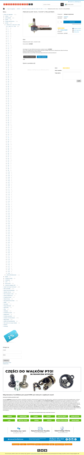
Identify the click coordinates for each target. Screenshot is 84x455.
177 (9, 266)
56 (8, 105)
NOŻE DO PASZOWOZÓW (9, 321)
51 (8, 96)
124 (9, 208)
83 (8, 146)
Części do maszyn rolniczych (10, 287)
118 (9, 197)
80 (8, 141)
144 (9, 221)
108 (9, 184)
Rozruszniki (7, 283)
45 (8, 86)
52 (8, 98)
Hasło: (4, 355)
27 (8, 60)
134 (9, 215)
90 (8, 155)
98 (8, 168)
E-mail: (4, 350)
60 (8, 112)
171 (9, 256)
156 (9, 235)
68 (8, 124)
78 (8, 137)
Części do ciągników (8, 14)
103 (9, 175)
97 (8, 167)
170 (9, 254)
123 (9, 206)
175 (9, 263)
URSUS (6, 16)
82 (8, 144)
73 (8, 129)
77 (8, 136)
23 (8, 55)
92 (8, 158)
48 (8, 91)
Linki (6, 281)
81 (8, 143)
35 (8, 74)
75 (8, 132)
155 (9, 233)
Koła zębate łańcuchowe (9, 300)
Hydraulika (6, 307)
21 (8, 53)
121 (9, 203)
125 (9, 209)
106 (9, 180)
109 (9, 185)
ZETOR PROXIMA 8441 (11, 275)
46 (8, 88)
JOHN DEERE (8, 18)
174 (9, 261)
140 (9, 218)
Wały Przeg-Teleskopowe (9, 290)
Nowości (5, 324)
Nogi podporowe (7, 305)
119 (9, 199)
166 (9, 247)
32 (8, 69)
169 (9, 252)
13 (8, 47)
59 (8, 110)
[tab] (29, 57)
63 (8, 117)
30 (8, 65)
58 (8, 108)
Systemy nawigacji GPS (10, 285)
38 (8, 79)
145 (9, 223)
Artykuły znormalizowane (9, 317)
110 (9, 187)
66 (8, 122)
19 (8, 52)
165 (9, 245)
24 (8, 57)
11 (8, 45)
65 (8, 120)
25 (8, 59)
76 (8, 134)
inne (9, 273)
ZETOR (6, 23)
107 (9, 182)
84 (8, 148)
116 (9, 194)
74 (8, 131)
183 (9, 271)
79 (8, 139)
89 (8, 153)
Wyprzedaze (6, 319)
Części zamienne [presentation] (42, 56)
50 (8, 95)
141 (9, 220)
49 (8, 93)
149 (9, 228)
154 (9, 232)
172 (9, 257)
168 (9, 251)
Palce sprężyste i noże (8, 293)
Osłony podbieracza (8, 295)
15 (8, 48)
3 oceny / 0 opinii (63, 29)
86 (8, 149)
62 (8, 115)
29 (8, 64)
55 (8, 103)
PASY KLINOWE (7, 288)
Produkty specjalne (8, 316)
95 (8, 163)
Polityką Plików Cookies (35, 453)
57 (8, 107)
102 (9, 173)
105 (9, 179)
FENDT (6, 19)
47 (8, 89)
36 (8, 76)
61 (8, 113)
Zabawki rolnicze (7, 292)
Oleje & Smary (7, 299)
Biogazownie (6, 314)
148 (9, 227)
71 (8, 127)
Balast (6, 276)
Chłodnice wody (8, 278)
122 (9, 204)
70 (8, 125)
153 (9, 230)
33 (8, 71)
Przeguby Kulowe (7, 297)
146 (9, 225)
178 (9, 268)
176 (9, 264)
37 (8, 77)
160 (9, 242)
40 (8, 81)
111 (9, 189)
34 (8, 72)
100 (9, 172)
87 (8, 151)
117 (9, 196)
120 (9, 201)
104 (9, 177)
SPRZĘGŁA (6, 311)
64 (8, 119)
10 (8, 43)
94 (8, 161)
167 (9, 249)
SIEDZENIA (7, 280)
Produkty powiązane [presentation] (29, 56)
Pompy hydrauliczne (9, 21)
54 (8, 101)
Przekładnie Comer (8, 312)
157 (9, 237)
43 (8, 83)
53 (8, 100)
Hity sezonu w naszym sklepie (10, 323)
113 (9, 191)
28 (8, 62)
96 (8, 165)
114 (9, 192)
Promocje (6, 326)
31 (8, 67)
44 (8, 84)
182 (9, 269)
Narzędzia (6, 304)
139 (9, 216)
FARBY (5, 302)
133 (9, 213)
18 (8, 50)
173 (9, 259)
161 (9, 244)
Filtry (5, 309)
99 (8, 170)
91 (8, 156)
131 (9, 211)
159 (9, 240)
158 (9, 239)
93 (8, 160)
